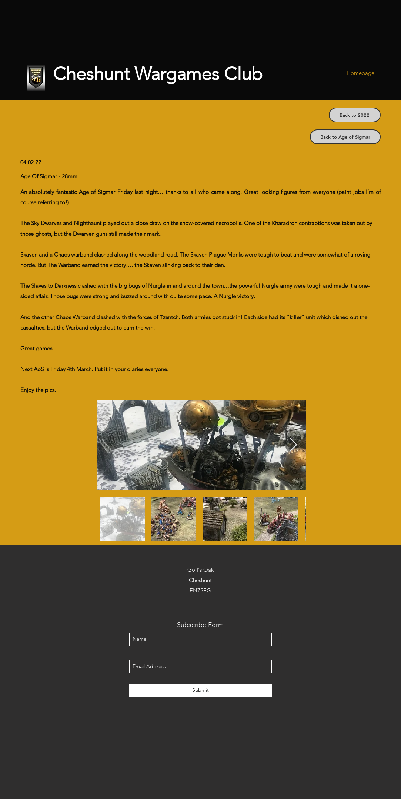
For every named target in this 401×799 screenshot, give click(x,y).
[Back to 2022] (355, 115)
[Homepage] (360, 73)
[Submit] (200, 690)
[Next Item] (293, 445)
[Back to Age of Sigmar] (345, 136)
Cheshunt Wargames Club (158, 74)
